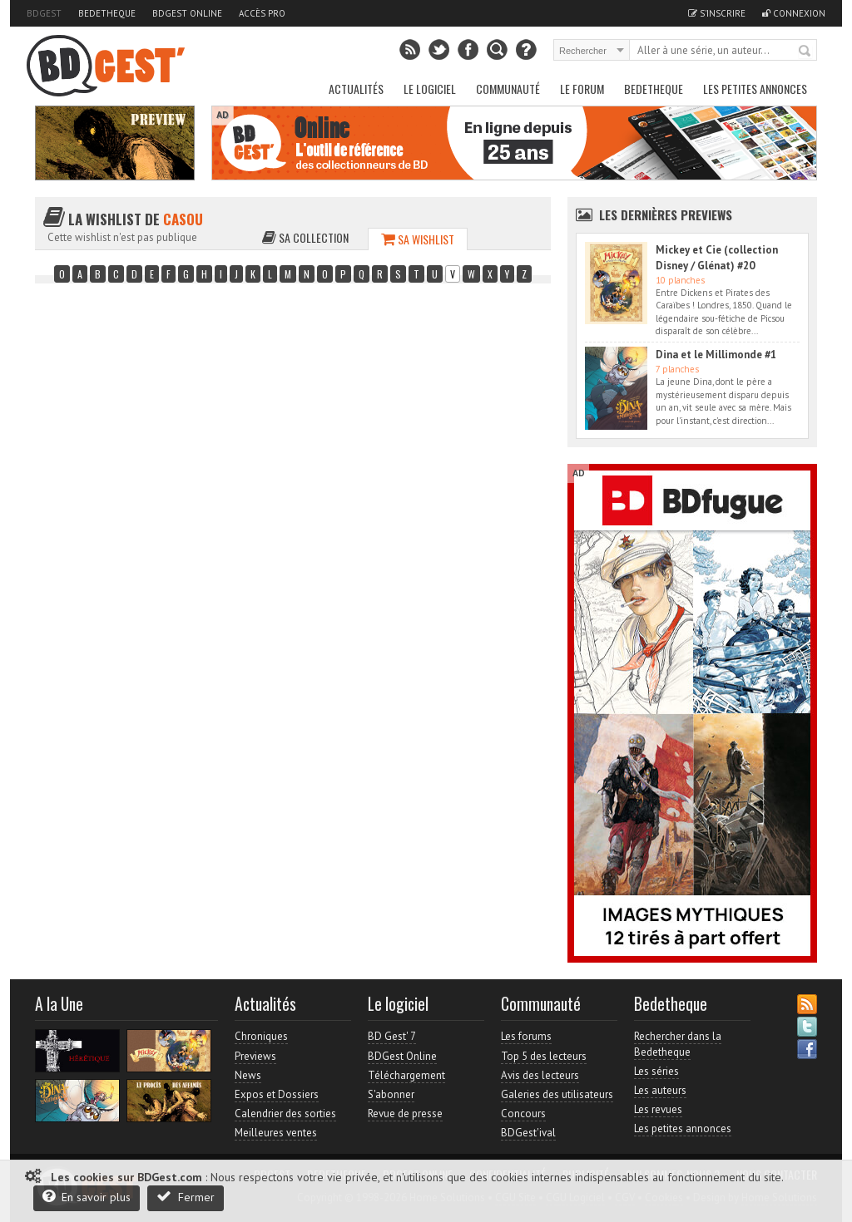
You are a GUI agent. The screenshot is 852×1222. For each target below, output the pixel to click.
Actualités (356, 88)
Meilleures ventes (276, 1133)
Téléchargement (406, 1075)
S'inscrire (717, 13)
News (248, 1075)
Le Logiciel (430, 88)
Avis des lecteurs (540, 1075)
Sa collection (305, 237)
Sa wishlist (417, 239)
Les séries (656, 1071)
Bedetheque (107, 13)
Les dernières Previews (665, 214)
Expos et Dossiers (277, 1094)
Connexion (793, 13)
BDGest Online (187, 13)
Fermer (185, 1197)
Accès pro (262, 13)
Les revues (658, 1109)
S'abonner (391, 1094)
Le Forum (582, 88)
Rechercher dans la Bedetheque (677, 1043)
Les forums (526, 1036)
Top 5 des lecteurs (544, 1056)
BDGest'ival (528, 1133)
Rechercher (805, 51)
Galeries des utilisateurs (557, 1094)
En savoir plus (86, 1197)
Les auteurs (660, 1090)
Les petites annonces (755, 88)
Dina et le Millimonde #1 (716, 354)
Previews (255, 1056)
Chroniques (261, 1036)
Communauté (508, 88)
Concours (523, 1113)
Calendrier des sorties (285, 1113)
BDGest (44, 13)
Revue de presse (405, 1113)
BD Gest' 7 (392, 1036)
